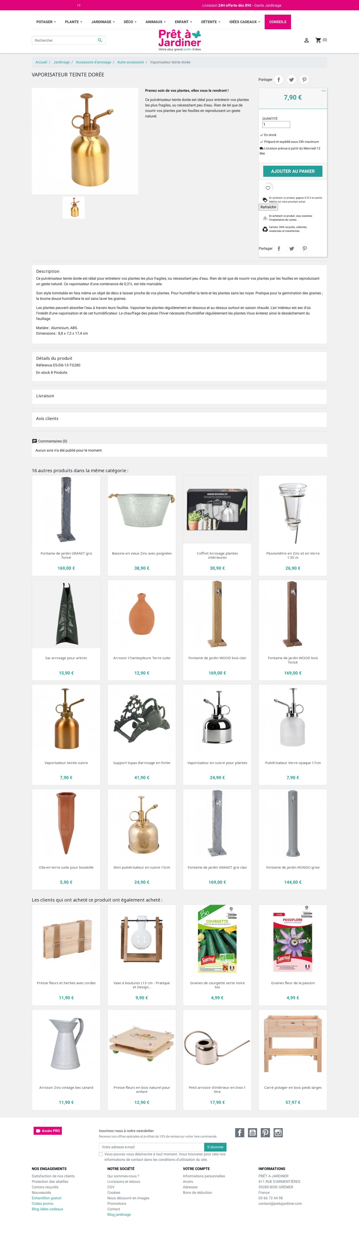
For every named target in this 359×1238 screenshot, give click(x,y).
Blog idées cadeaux (47, 1209)
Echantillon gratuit (46, 1198)
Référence (44, 365)
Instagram (278, 1132)
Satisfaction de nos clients (53, 1176)
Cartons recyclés (45, 1187)
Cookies (113, 1192)
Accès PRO (47, 1131)
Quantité (269, 118)
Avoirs (188, 1181)
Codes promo (42, 1203)
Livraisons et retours (123, 1181)
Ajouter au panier (293, 171)
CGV (110, 1187)
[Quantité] (276, 124)
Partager (278, 79)
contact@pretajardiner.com (280, 1203)
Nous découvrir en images (128, 1198)
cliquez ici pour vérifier (216, 1224)
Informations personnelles (204, 1176)
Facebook (239, 1132)
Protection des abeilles (50, 1181)
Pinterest (304, 79)
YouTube (252, 1132)
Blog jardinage (119, 1214)
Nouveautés (41, 1192)
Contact (113, 1209)
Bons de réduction (197, 1192)
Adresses (190, 1187)
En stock (43, 372)
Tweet (291, 79)
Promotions (116, 1203)
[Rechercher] (69, 40)
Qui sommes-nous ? (123, 1176)
